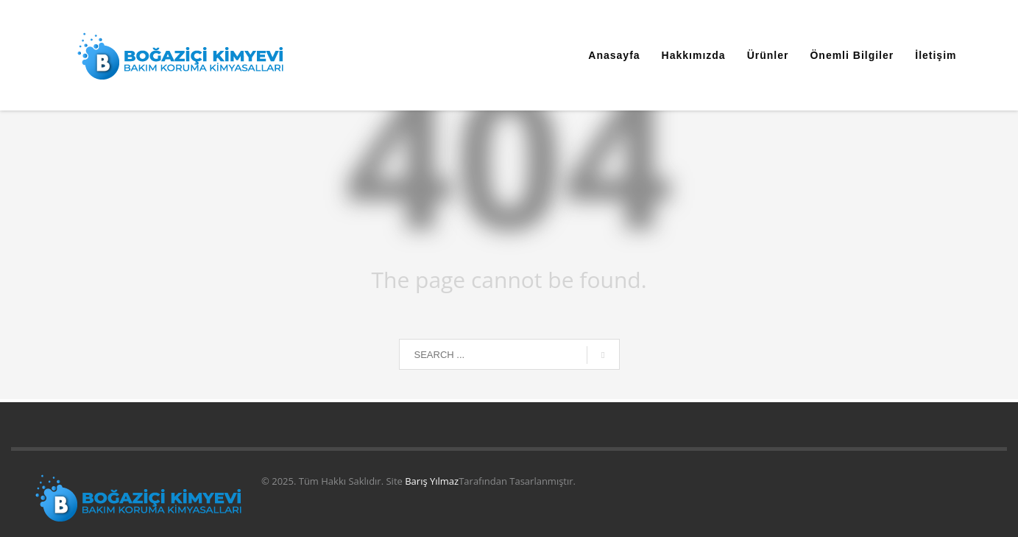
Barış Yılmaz (432, 481)
